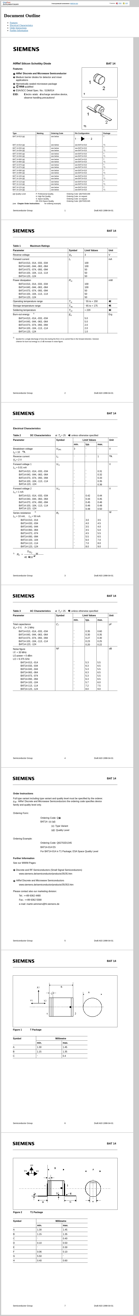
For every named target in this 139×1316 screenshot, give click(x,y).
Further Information (19, 30)
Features (14, 22)
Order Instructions (18, 28)
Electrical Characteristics (21, 25)
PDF (119, 3)
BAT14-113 (74, 3)
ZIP (125, 3)
